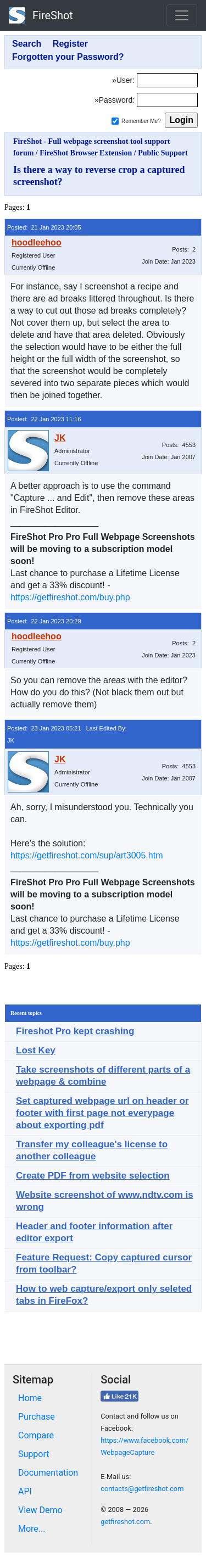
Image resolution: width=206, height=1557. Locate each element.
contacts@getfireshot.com (142, 1489)
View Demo (40, 1510)
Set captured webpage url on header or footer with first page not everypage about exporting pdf (102, 1113)
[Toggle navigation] (181, 15)
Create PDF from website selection (93, 1175)
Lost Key (35, 1050)
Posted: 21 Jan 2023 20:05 (44, 227)
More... (32, 1528)
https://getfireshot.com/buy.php (70, 597)
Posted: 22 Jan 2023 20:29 (44, 621)
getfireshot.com (125, 1521)
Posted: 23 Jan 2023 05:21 (44, 728)
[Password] (167, 100)
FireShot (41, 15)
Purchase (36, 1416)
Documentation (48, 1472)
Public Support (163, 153)
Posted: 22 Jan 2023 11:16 (44, 419)
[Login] (167, 80)
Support (33, 1454)
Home (30, 1398)
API (25, 1491)
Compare (36, 1435)
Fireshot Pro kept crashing (75, 1031)
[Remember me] (115, 121)
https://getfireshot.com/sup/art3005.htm (86, 855)
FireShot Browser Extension (86, 153)
